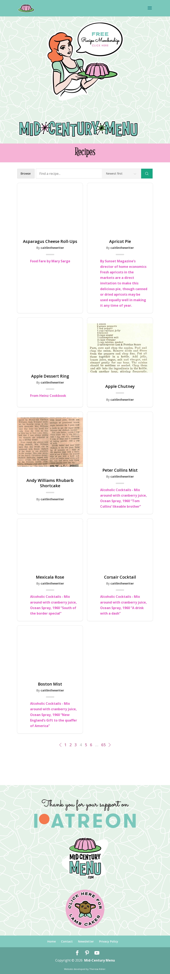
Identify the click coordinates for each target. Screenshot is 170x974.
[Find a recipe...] (88, 173)
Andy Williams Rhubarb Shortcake (50, 483)
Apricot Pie (120, 241)
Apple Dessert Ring (50, 376)
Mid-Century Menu (99, 960)
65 (103, 744)
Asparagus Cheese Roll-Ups (50, 241)
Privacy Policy (108, 941)
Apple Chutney (120, 386)
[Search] (147, 173)
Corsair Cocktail (120, 577)
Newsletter (86, 941)
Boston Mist (50, 684)
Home (51, 941)
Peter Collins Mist (120, 470)
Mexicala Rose (50, 577)
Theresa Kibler (97, 969)
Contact (67, 941)
